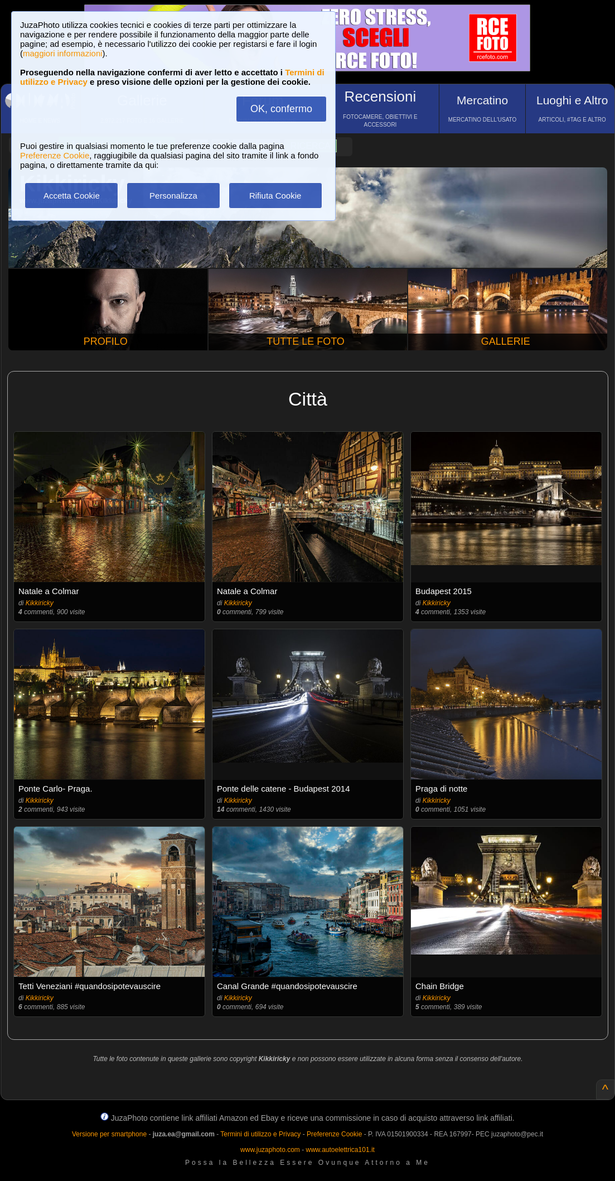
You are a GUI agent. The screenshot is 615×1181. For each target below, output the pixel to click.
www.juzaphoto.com (270, 1150)
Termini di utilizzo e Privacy (260, 1134)
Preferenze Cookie (54, 155)
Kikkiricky (40, 603)
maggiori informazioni (63, 53)
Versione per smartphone (109, 1134)
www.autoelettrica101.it (340, 1150)
